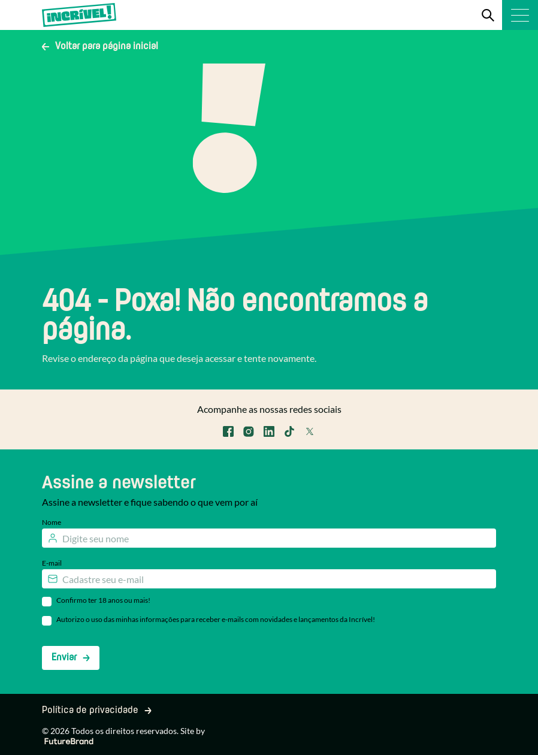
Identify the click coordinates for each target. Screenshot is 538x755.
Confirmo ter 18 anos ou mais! (103, 600)
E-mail (52, 562)
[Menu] (520, 15)
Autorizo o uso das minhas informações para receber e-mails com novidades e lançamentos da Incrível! (215, 619)
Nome (51, 522)
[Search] (487, 15)
